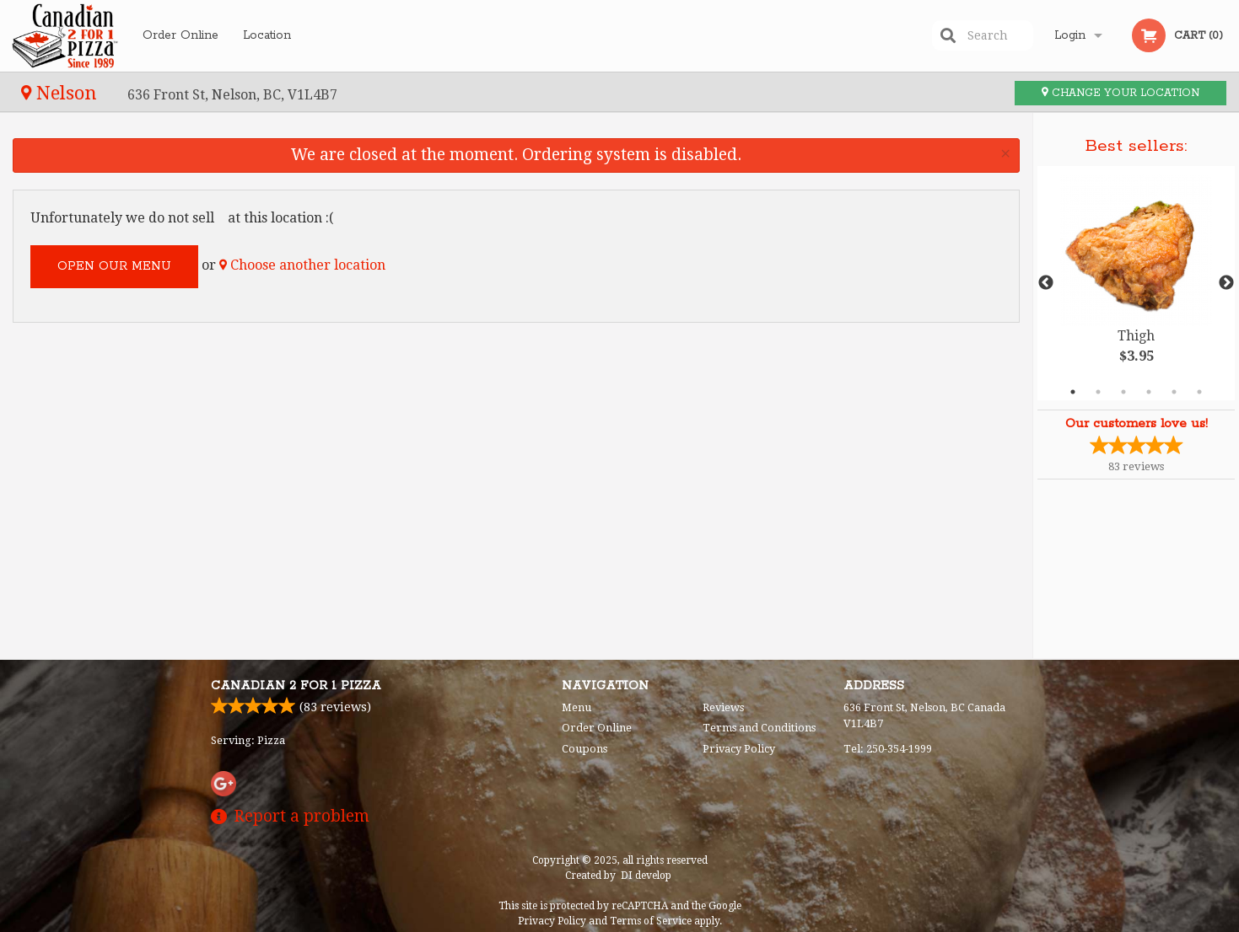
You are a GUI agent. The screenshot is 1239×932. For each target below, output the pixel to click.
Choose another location (302, 265)
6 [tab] (1199, 391)
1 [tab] (1072, 391)
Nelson (61, 93)
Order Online (180, 35)
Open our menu (114, 266)
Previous (1045, 283)
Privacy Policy (739, 748)
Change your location (1120, 93)
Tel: (887, 748)
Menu (576, 707)
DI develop (646, 875)
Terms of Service (651, 921)
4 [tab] (1148, 391)
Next (1226, 283)
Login (1069, 35)
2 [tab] (1098, 391)
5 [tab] (1174, 391)
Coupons (584, 748)
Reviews (723, 707)
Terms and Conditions (759, 727)
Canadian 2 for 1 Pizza (296, 686)
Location (267, 35)
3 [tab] (1123, 391)
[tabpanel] (1136, 283)
